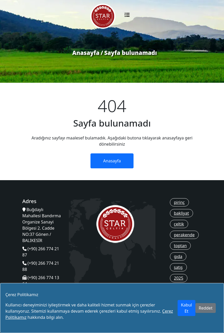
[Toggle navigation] (127, 16)
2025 (179, 278)
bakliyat (181, 213)
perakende (184, 235)
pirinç (179, 202)
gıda (178, 256)
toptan (180, 245)
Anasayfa (85, 52)
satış (178, 267)
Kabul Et (186, 308)
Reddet (205, 308)
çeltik (179, 224)
